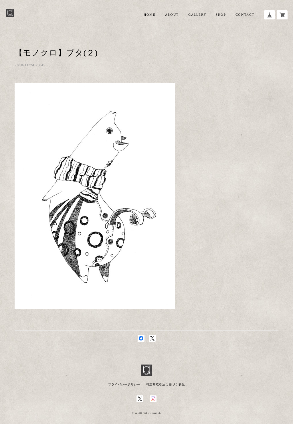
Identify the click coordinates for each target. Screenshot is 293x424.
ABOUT (172, 15)
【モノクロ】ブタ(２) (56, 52)
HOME (149, 15)
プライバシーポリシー (124, 384)
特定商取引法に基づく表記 (165, 384)
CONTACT (245, 15)
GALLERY (197, 15)
